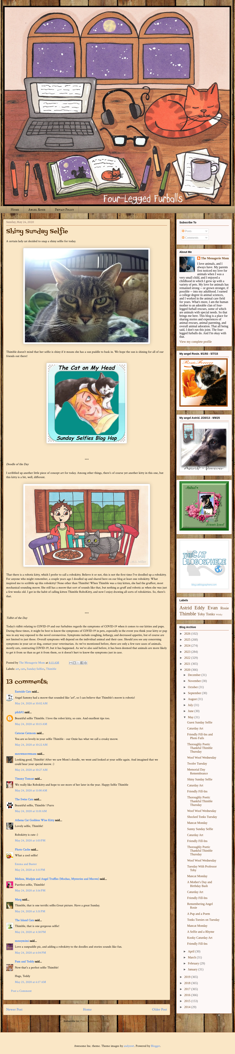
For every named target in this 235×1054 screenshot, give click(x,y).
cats (23, 669)
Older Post (159, 1009)
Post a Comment (21, 991)
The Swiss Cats (24, 799)
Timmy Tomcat (24, 779)
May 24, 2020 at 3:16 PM (30, 891)
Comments (190, 237)
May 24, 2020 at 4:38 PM (30, 932)
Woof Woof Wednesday (201, 757)
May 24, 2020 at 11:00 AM (31, 791)
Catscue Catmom (25, 733)
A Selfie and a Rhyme (200, 931)
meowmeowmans (25, 754)
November (195, 681)
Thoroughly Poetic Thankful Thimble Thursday (200, 748)
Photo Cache (22, 850)
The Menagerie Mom (215, 258)
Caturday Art (195, 728)
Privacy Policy (64, 209)
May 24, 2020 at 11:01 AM (31, 811)
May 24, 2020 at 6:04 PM (30, 953)
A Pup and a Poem (198, 913)
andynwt (129, 1046)
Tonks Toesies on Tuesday (203, 919)
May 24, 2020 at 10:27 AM (31, 770)
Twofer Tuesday (197, 763)
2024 (187, 645)
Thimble (51, 669)
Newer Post (14, 1009)
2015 (187, 1001)
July (191, 705)
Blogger (155, 1046)
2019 (187, 977)
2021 (187, 663)
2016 (187, 995)
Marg (18, 900)
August (193, 699)
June (191, 711)
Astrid (185, 608)
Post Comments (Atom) (95, 1021)
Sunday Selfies (35, 669)
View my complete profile (195, 341)
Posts (187, 231)
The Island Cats (24, 920)
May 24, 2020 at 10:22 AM (31, 745)
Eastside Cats (23, 692)
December (194, 675)
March (192, 957)
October (193, 687)
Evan (213, 608)
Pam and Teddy (25, 962)
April (191, 951)
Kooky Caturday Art (199, 937)
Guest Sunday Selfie (199, 722)
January (193, 969)
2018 (187, 983)
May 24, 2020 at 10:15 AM (31, 724)
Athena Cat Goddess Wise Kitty (34, 820)
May (191, 717)
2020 (187, 669)
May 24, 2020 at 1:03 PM (30, 841)
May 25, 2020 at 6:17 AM (30, 982)
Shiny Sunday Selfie (199, 779)
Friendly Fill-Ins (197, 791)
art (17, 669)
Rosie (224, 608)
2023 (187, 651)
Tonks (210, 614)
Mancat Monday (197, 822)
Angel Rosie (36, 209)
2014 (187, 1007)
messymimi (22, 941)
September (195, 693)
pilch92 (19, 712)
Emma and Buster (26, 864)
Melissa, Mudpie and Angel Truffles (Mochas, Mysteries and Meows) (57, 879)
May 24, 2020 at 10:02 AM (31, 703)
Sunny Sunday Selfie (200, 829)
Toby (201, 614)
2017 (187, 989)
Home (15, 209)
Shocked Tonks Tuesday (202, 816)
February (194, 963)
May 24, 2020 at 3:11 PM (30, 870)
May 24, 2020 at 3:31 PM (30, 911)
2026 (187, 633)
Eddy (199, 608)
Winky (219, 614)
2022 (187, 657)
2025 (187, 639)
